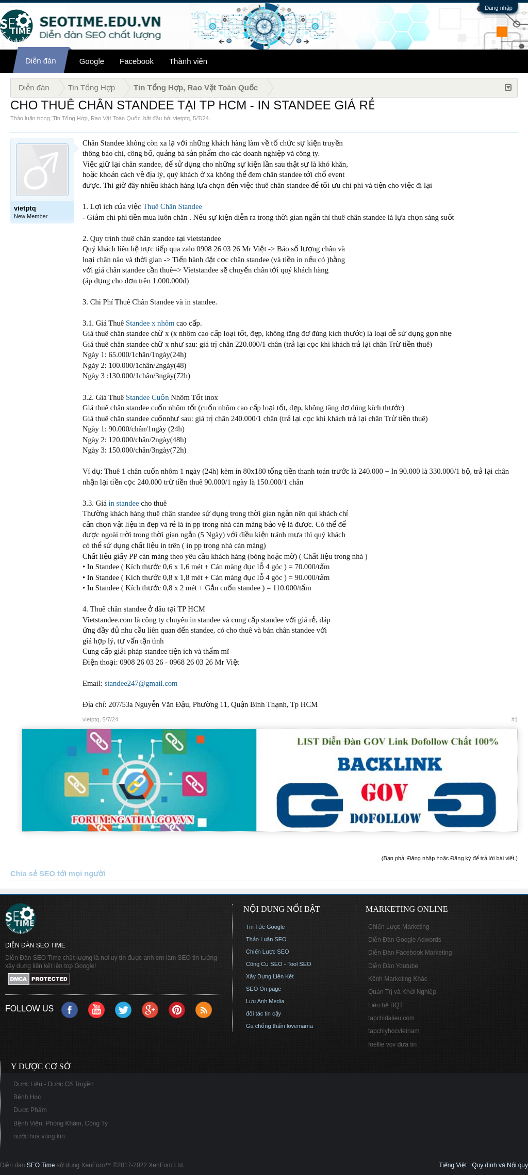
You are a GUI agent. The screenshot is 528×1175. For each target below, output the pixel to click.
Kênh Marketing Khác (397, 979)
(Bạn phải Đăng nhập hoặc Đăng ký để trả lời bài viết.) (450, 858)
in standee (123, 503)
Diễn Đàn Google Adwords (404, 939)
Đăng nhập (499, 8)
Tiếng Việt (453, 1165)
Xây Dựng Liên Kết (270, 976)
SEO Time (41, 1165)
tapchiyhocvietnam (393, 1031)
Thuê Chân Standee (172, 206)
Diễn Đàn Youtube (393, 966)
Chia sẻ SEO (32, 874)
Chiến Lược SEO (267, 951)
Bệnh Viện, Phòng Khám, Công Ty (60, 1123)
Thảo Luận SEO (266, 939)
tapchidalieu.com (391, 1018)
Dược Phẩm (30, 1110)
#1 (515, 719)
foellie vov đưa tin (392, 1044)
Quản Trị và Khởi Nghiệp (402, 991)
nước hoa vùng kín (39, 1136)
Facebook (137, 61)
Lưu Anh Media (265, 1001)
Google (91, 61)
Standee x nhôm (150, 323)
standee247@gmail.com (141, 683)
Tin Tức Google (265, 927)
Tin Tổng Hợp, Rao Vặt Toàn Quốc (96, 118)
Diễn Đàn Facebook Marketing (410, 952)
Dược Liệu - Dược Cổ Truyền (53, 1084)
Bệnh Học (27, 1097)
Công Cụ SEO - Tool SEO (278, 964)
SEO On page (264, 989)
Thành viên (188, 61)
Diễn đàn (40, 60)
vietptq (181, 118)
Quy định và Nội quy (500, 1165)
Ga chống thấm (265, 1026)
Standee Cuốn (147, 397)
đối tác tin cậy (263, 1013)
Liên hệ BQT (385, 1005)
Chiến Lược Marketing (399, 926)
